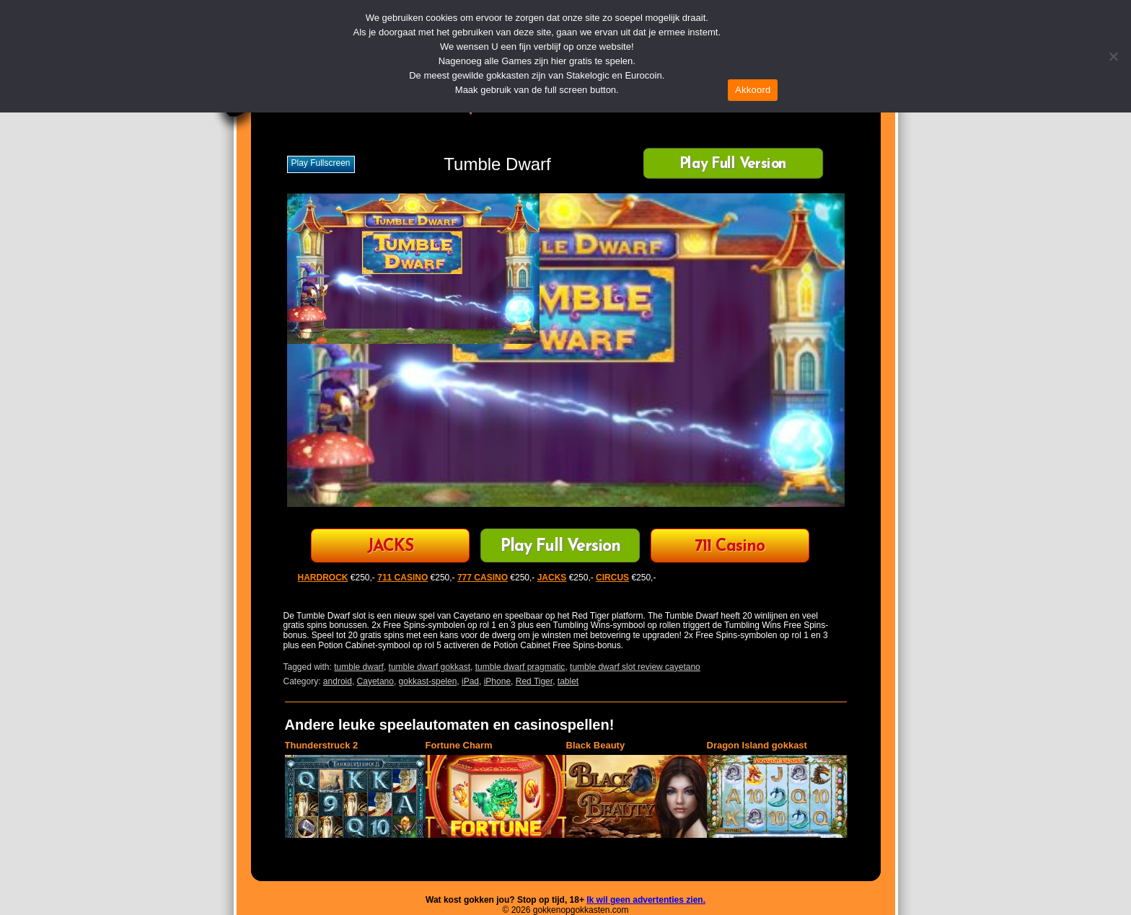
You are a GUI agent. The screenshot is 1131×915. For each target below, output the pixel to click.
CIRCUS (612, 578)
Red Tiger (534, 681)
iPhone (497, 681)
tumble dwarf (359, 667)
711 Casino (730, 547)
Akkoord (752, 89)
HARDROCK (323, 578)
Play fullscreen (321, 163)
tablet (568, 681)
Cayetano (375, 681)
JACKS (390, 547)
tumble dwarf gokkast (429, 667)
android (337, 681)
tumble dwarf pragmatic (520, 667)
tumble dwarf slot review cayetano (635, 667)
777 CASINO (482, 578)
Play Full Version (733, 164)
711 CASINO (402, 578)
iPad (470, 681)
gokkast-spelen (428, 681)
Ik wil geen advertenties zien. (645, 900)
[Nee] (1113, 56)
